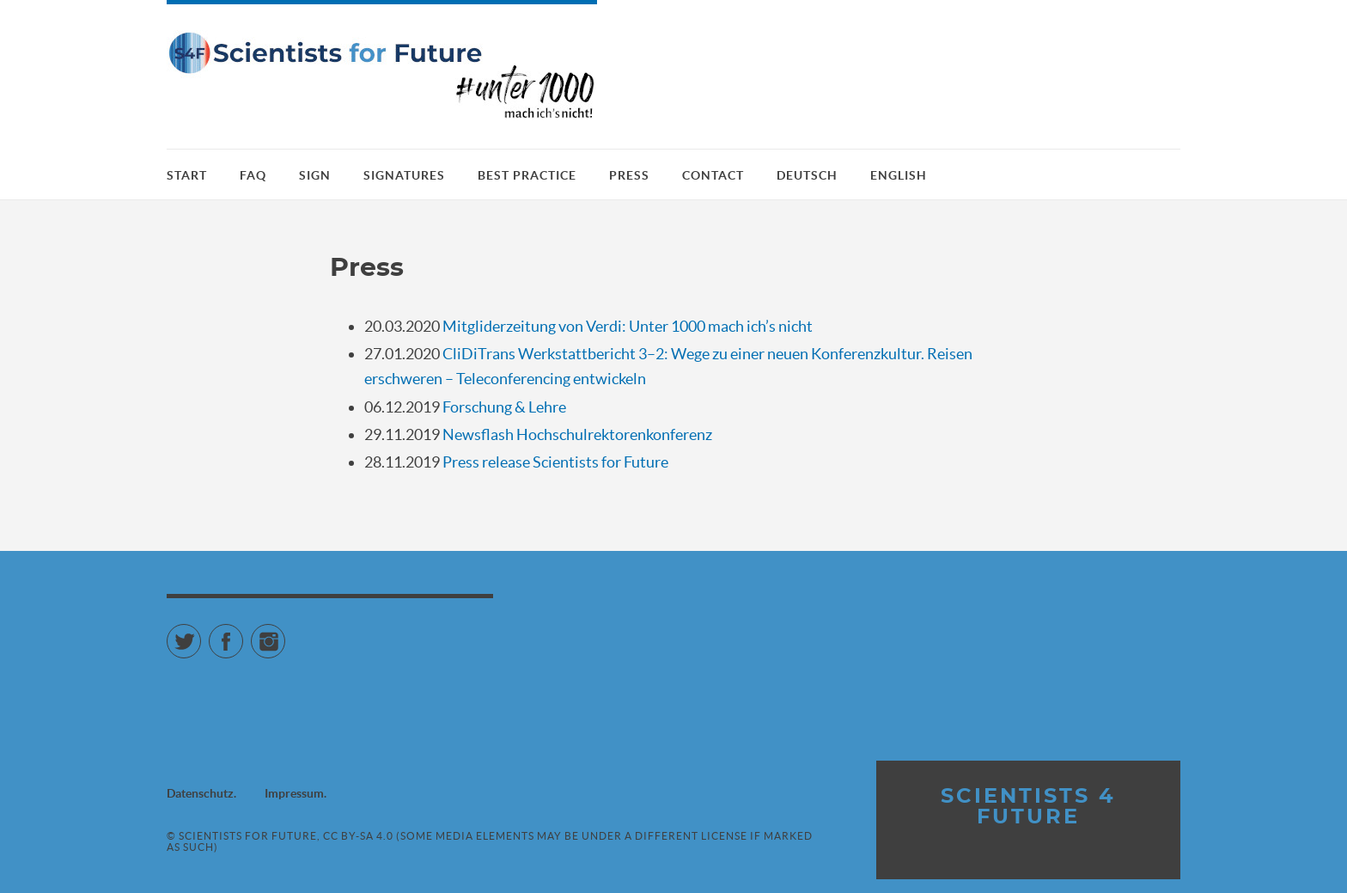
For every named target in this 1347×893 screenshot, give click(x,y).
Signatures (404, 175)
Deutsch (807, 175)
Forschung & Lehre (504, 407)
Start (187, 175)
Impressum (294, 793)
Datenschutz (200, 793)
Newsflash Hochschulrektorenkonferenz (577, 434)
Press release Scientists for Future (555, 462)
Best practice (527, 175)
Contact (713, 175)
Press (629, 175)
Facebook (242, 633)
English (898, 175)
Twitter (200, 633)
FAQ (253, 175)
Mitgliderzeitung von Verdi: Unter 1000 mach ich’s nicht (627, 326)
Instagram (284, 633)
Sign (315, 175)
